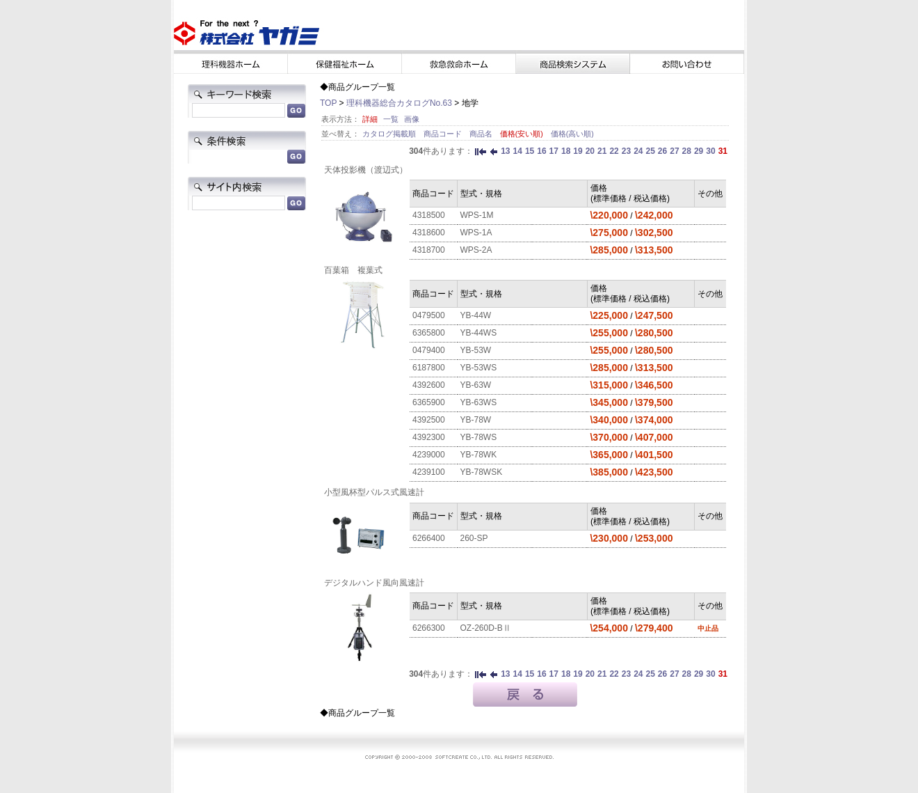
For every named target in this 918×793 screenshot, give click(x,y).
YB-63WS (478, 402)
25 (649, 151)
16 (541, 151)
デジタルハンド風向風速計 (374, 583)
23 (626, 151)
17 (553, 151)
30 (710, 151)
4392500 (428, 420)
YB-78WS (478, 437)
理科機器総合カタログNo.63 (399, 103)
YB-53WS (478, 367)
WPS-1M (477, 215)
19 (577, 151)
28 (686, 151)
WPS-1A (476, 232)
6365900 (428, 402)
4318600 (428, 232)
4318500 (428, 215)
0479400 (428, 350)
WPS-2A (476, 250)
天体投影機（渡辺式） (366, 170)
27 (674, 151)
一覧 (390, 119)
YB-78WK (478, 455)
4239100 (428, 472)
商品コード (444, 133)
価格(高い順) (572, 133)
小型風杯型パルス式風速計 (374, 492)
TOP (328, 103)
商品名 (481, 133)
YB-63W (476, 385)
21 (601, 151)
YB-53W (476, 350)
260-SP (474, 538)
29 (698, 151)
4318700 (428, 250)
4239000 (428, 455)
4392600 (428, 385)
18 (565, 151)
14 (517, 151)
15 (529, 151)
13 (505, 151)
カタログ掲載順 (390, 133)
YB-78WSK (481, 472)
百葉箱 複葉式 (353, 270)
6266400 (428, 538)
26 (662, 151)
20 (590, 151)
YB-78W (476, 420)
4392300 (428, 437)
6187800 (428, 367)
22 (613, 151)
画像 (411, 119)
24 (638, 151)
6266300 (428, 628)
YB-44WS (478, 333)
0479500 (428, 315)
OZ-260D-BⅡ (485, 628)
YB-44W (476, 315)
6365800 (428, 333)
